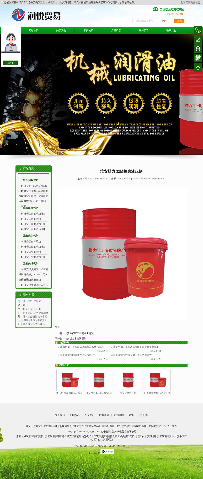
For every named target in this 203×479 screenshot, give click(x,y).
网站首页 (33, 30)
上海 (109, 446)
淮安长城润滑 (30, 180)
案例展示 (143, 30)
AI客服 (11, 63)
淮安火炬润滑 (30, 263)
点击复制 (106, 431)
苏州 (92, 446)
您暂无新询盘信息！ (191, 2)
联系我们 (171, 30)
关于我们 (61, 30)
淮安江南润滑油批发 (35, 213)
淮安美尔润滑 (30, 235)
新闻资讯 (88, 30)
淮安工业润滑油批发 (35, 246)
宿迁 (125, 446)
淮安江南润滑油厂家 (35, 224)
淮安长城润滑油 (48, 2)
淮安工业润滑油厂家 (35, 257)
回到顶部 (143, 415)
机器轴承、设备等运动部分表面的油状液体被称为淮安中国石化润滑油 (97, 347)
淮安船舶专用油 (32, 241)
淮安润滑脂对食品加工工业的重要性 (132, 355)
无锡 (98, 446)
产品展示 (116, 30)
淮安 (119, 446)
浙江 (114, 446)
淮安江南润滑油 (32, 219)
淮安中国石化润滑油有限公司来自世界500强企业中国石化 (144, 347)
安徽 (103, 446)
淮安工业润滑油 (32, 252)
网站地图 (119, 415)
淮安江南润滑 (30, 208)
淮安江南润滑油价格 (35, 229)
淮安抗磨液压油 (32, 279)
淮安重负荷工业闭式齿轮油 (79, 333)
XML (131, 415)
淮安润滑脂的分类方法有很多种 (77, 355)
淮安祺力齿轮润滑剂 (75, 338)
